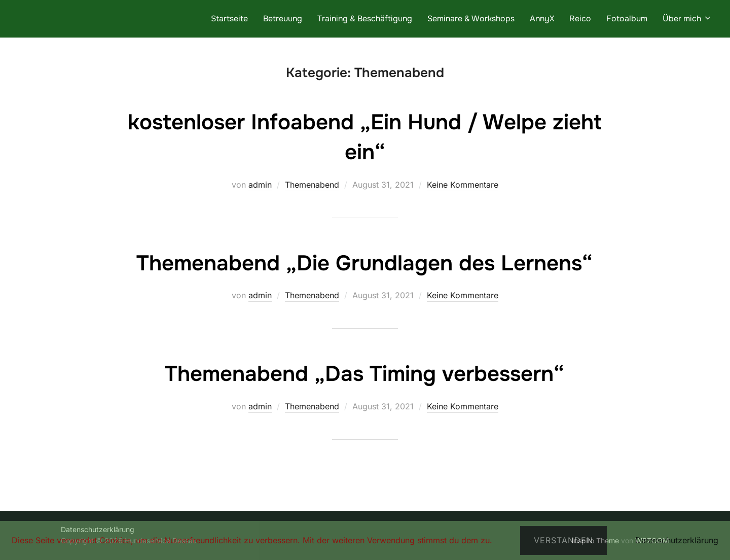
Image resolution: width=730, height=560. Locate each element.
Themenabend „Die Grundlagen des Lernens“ (364, 263)
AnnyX (542, 18)
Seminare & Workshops (471, 18)
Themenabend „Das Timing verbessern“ (364, 374)
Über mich (687, 18)
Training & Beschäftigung (364, 18)
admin (260, 185)
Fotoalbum (626, 18)
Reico (580, 18)
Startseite (229, 18)
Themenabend (312, 185)
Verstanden (563, 540)
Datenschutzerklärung (676, 540)
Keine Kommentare (462, 185)
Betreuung (282, 18)
